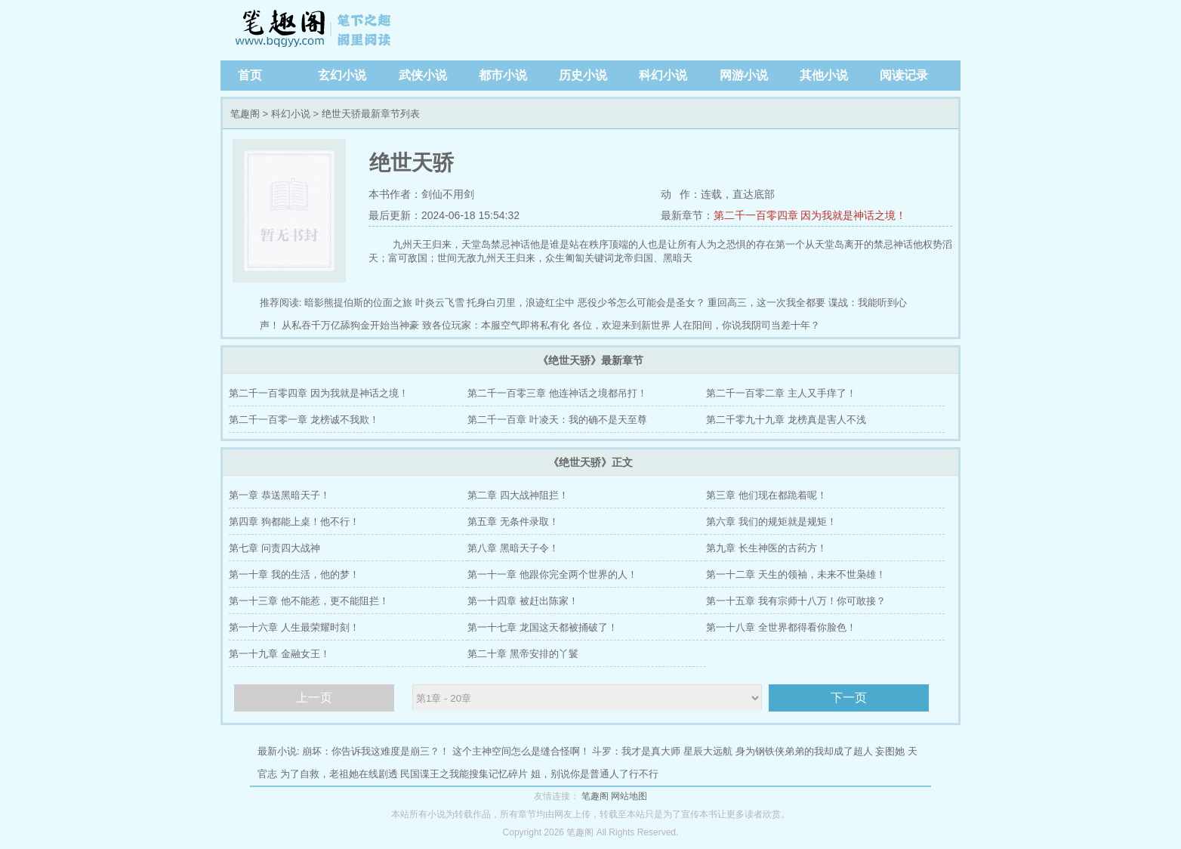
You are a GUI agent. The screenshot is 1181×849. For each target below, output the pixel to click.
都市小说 (503, 75)
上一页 (314, 697)
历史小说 (583, 75)
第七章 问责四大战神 (274, 548)
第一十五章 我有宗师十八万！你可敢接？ (796, 601)
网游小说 (744, 75)
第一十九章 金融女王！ (279, 653)
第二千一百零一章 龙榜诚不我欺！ (304, 419)
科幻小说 (663, 75)
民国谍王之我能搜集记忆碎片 (464, 774)
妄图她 (890, 751)
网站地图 (629, 796)
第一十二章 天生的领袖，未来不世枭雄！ (796, 574)
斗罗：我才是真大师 (636, 751)
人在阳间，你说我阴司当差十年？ (746, 325)
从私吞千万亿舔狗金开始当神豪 (350, 325)
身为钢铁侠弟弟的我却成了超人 (804, 751)
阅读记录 (904, 75)
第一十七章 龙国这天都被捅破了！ (542, 627)
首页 (250, 75)
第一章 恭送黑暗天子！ (279, 495)
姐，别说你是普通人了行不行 (594, 774)
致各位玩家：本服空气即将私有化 (495, 325)
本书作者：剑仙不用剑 (421, 194)
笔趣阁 (315, 30)
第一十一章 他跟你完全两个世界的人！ (552, 574)
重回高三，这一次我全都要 (766, 302)
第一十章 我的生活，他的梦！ (294, 574)
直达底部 (753, 194)
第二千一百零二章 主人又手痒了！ (781, 393)
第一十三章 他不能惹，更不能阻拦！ (309, 601)
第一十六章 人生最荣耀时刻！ (294, 627)
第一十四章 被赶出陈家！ (522, 601)
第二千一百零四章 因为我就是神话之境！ (810, 215)
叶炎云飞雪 (439, 302)
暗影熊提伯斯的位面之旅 (358, 302)
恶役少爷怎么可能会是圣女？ (641, 302)
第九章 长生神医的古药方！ (766, 548)
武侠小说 (423, 75)
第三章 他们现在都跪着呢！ (766, 495)
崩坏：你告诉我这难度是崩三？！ (375, 751)
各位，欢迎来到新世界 (621, 325)
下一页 (849, 697)
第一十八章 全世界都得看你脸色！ (781, 627)
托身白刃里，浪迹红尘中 (521, 302)
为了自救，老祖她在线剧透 (339, 774)
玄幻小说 (342, 75)
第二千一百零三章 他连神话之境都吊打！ (557, 393)
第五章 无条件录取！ (513, 521)
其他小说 (824, 75)
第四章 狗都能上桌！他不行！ (294, 521)
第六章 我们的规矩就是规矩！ (771, 521)
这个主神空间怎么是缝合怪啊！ (521, 751)
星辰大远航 (707, 751)
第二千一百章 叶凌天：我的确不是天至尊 (557, 419)
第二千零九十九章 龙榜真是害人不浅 (786, 419)
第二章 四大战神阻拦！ (518, 495)
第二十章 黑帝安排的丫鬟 (522, 653)
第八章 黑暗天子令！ (513, 548)
